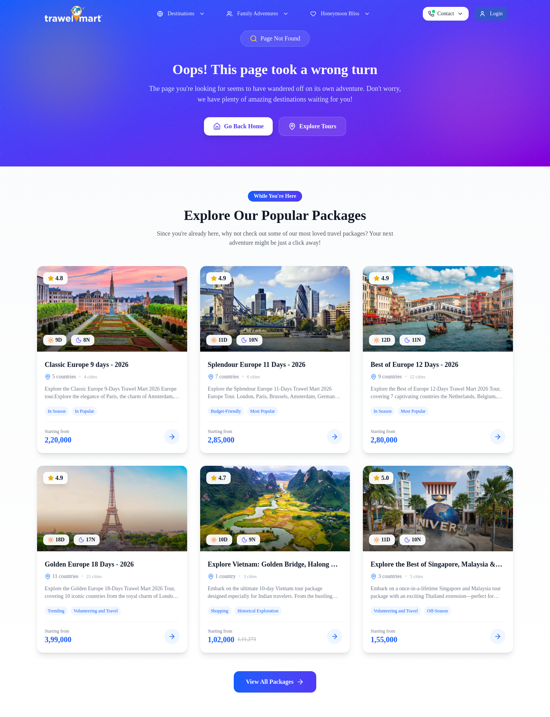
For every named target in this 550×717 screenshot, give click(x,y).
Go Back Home (238, 126)
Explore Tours (312, 126)
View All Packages (275, 682)
